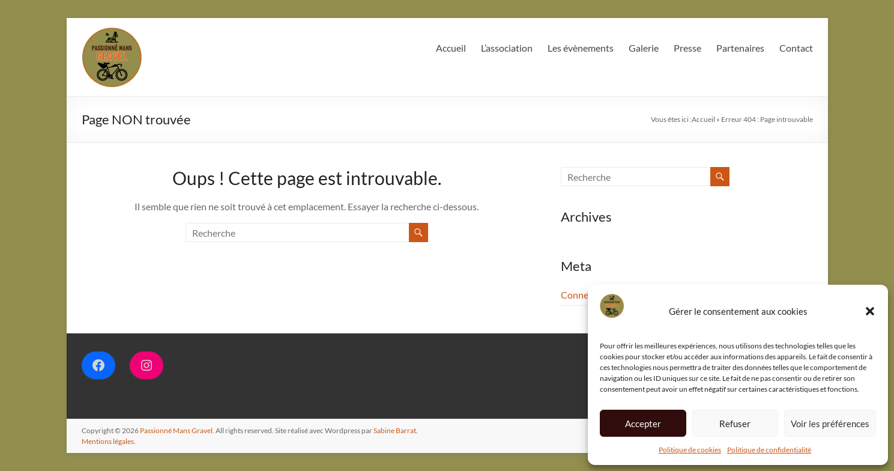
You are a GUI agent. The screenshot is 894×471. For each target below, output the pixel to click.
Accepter (643, 423)
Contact (796, 47)
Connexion (583, 294)
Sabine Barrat (394, 430)
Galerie (644, 47)
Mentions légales (108, 441)
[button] (870, 311)
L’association (507, 47)
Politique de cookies (690, 449)
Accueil (451, 47)
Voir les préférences (830, 423)
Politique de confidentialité (769, 449)
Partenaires (740, 47)
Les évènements (581, 47)
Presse (687, 47)
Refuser (735, 423)
